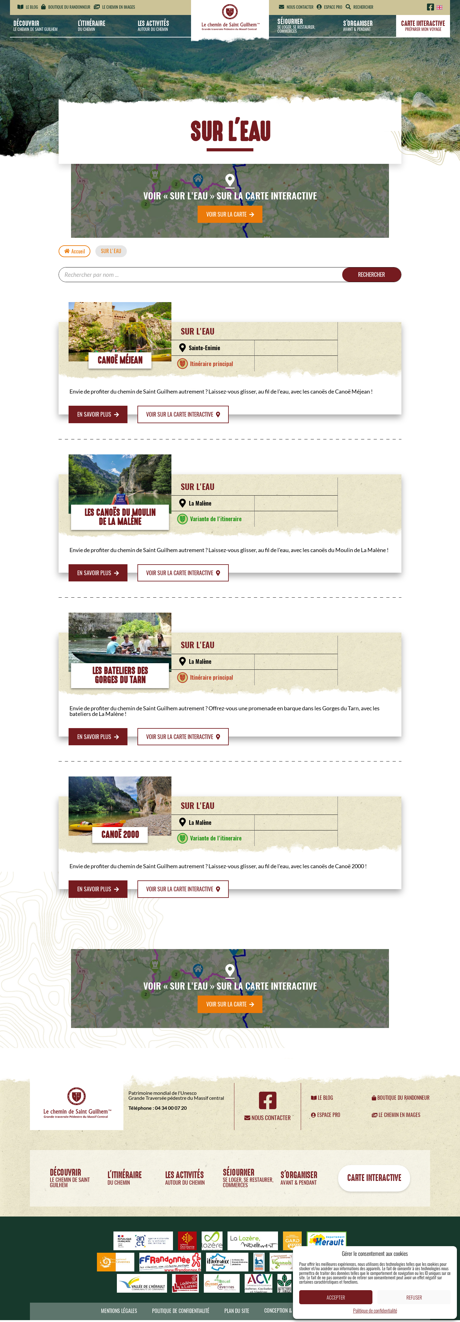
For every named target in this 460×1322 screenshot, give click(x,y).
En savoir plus (98, 415)
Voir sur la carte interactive (183, 415)
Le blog (27, 7)
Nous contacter (296, 7)
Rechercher (370, 275)
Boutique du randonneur (65, 7)
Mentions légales (119, 1313)
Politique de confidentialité (375, 1310)
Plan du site (236, 1313)
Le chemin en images (114, 7)
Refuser (414, 1297)
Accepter (336, 1297)
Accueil (74, 252)
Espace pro (329, 7)
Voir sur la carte (230, 214)
